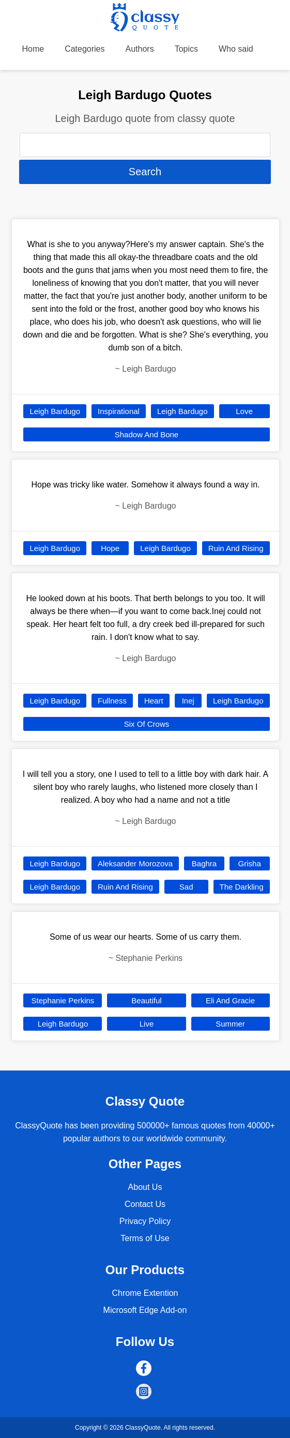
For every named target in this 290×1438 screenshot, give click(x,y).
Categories (84, 48)
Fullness (112, 700)
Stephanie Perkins (63, 1000)
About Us (145, 1187)
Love (244, 411)
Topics (186, 48)
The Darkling (242, 886)
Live (147, 1023)
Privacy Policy (145, 1221)
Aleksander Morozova (135, 863)
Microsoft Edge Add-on (145, 1310)
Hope (110, 548)
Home (33, 48)
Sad (186, 886)
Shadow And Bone (146, 434)
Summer (230, 1023)
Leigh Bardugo (54, 411)
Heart (153, 700)
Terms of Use (144, 1238)
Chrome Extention (145, 1293)
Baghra (204, 863)
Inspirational (119, 411)
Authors (140, 48)
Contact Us (145, 1204)
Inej (188, 700)
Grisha (249, 863)
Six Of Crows (147, 724)
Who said (236, 48)
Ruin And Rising (236, 548)
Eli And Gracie (230, 1000)
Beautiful (146, 1000)
